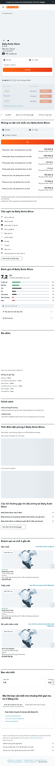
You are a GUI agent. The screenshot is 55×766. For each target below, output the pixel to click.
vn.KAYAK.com (10, 728)
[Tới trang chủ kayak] (12, 7)
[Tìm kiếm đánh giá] (29, 306)
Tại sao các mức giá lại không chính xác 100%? (28, 719)
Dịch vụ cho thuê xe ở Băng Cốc (14, 687)
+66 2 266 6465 (7, 51)
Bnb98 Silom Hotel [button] (7, 540)
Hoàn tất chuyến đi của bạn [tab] (13, 673)
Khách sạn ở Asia (28, 728)
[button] (53, 2)
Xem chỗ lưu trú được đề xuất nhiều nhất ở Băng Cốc (41, 593)
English (42, 2)
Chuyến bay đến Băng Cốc (13, 684)
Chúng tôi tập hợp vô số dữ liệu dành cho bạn (28, 715)
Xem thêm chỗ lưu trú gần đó (45, 515)
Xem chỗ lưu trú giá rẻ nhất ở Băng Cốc (42, 553)
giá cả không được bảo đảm (36, 706)
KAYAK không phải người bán (28, 712)
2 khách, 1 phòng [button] (9, 65)
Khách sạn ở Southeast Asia (15, 730)
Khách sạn (19, 728)
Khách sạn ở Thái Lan (40, 728)
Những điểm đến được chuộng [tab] (35, 673)
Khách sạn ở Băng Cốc (11, 689)
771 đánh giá (13, 54)
